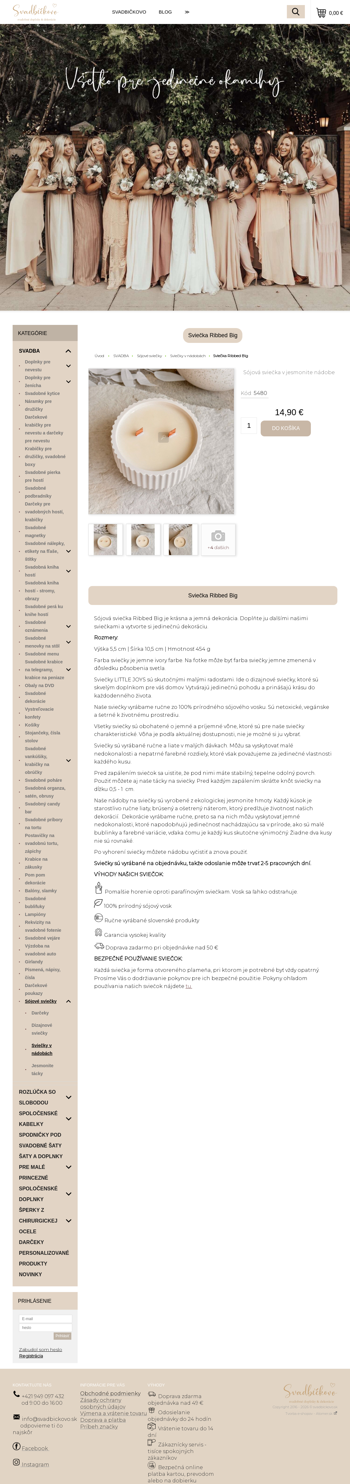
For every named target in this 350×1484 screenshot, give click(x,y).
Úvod (99, 355)
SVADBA (121, 355)
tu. (189, 986)
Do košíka (286, 428)
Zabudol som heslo (40, 1349)
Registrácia (31, 1356)
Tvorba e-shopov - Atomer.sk (311, 1413)
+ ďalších (218, 547)
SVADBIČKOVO (129, 12)
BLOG (165, 12)
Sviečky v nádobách (188, 355)
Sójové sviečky (149, 355)
